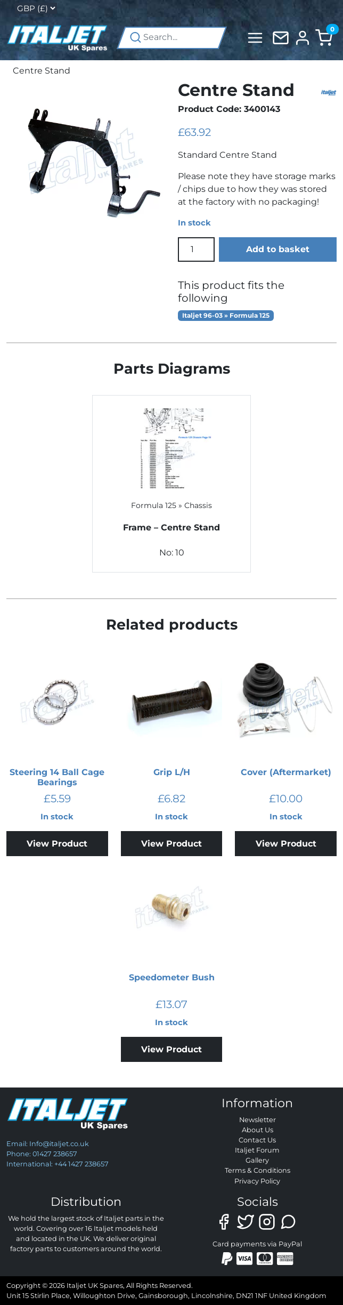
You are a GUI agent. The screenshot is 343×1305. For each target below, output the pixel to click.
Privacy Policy (257, 1181)
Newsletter (257, 1120)
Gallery (257, 1160)
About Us (257, 1130)
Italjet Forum (257, 1150)
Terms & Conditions (257, 1170)
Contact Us (257, 1140)
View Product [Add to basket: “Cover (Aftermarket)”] (286, 844)
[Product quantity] (196, 249)
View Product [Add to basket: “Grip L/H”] (171, 844)
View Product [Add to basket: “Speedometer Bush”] (171, 1049)
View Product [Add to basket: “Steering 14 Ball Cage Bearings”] (57, 844)
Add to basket (277, 249)
